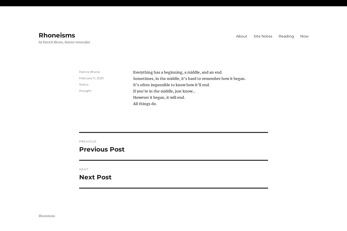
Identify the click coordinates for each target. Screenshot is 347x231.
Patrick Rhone (89, 72)
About (241, 36)
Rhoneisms (57, 35)
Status (83, 84)
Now (304, 36)
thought (85, 90)
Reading (286, 36)
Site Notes (263, 36)
